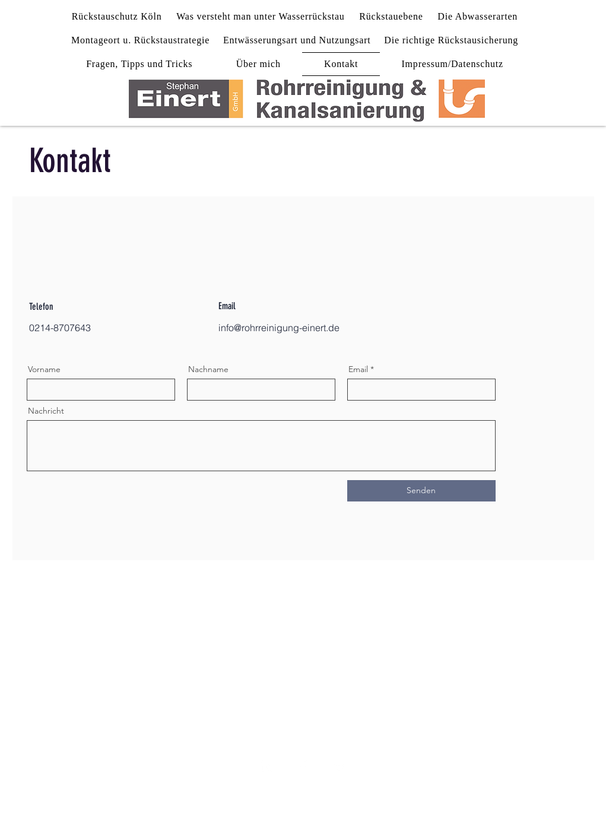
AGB (371, 795)
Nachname (208, 369)
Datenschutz (315, 795)
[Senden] (421, 490)
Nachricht (46, 411)
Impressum (246, 795)
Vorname (44, 369)
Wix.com (391, 813)
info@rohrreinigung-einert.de (279, 328)
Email (358, 369)
